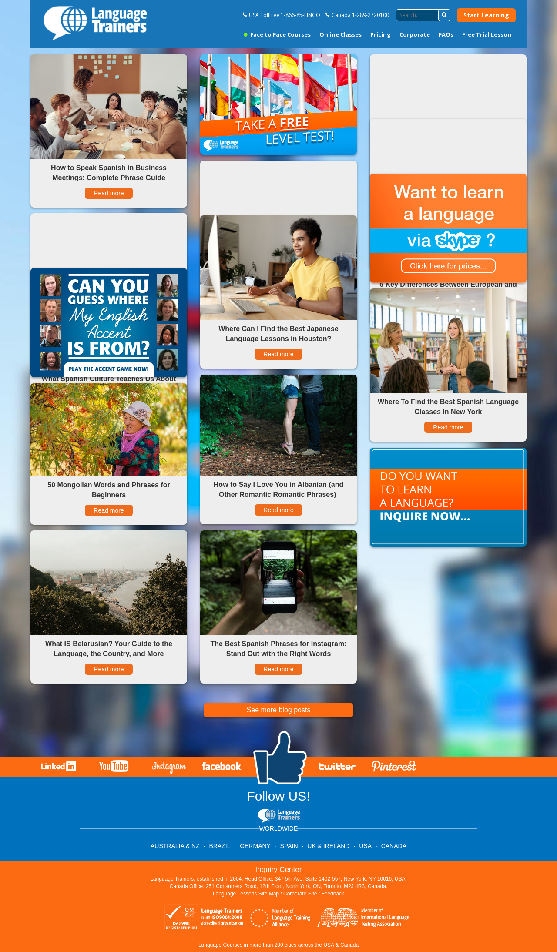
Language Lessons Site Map (246, 894)
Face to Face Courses (277, 34)
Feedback (332, 894)
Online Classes (340, 34)
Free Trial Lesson (486, 34)
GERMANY (255, 845)
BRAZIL (219, 845)
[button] (444, 15)
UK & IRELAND (328, 845)
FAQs (446, 34)
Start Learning (486, 15)
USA (365, 845)
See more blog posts (279, 710)
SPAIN (289, 845)
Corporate (414, 34)
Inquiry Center (278, 869)
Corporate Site (300, 894)
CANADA (393, 845)
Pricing (380, 34)
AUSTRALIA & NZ (175, 845)
